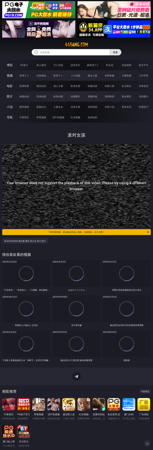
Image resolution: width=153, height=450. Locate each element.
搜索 (115, 52)
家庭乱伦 (41, 107)
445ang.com (76, 45)
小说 (10, 107)
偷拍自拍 (41, 86)
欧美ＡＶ (58, 75)
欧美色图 (58, 96)
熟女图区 (126, 96)
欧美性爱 (75, 86)
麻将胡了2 (92, 65)
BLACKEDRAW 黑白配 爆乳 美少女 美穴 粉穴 (25, 241)
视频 (10, 75)
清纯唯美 (109, 96)
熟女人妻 (92, 75)
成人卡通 (58, 86)
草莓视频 (41, 117)
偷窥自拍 (24, 96)
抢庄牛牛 (143, 65)
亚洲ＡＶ (24, 75)
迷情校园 (92, 107)
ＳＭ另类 (143, 75)
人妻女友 (58, 107)
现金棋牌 (126, 65)
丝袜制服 (109, 75)
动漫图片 (75, 96)
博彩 (10, 65)
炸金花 (109, 65)
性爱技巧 (143, 107)
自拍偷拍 (41, 75)
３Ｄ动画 (75, 75)
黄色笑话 (126, 107)
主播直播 (126, 75)
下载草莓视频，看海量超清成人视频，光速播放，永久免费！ (98, 232)
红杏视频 (75, 117)
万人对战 (58, 65)
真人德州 (41, 65)
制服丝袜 (92, 86)
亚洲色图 (41, 96)
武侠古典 (75, 107)
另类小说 (109, 107)
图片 (10, 96)
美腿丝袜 (92, 96)
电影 (10, 86)
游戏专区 (75, 65)
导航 (10, 117)
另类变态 (143, 86)
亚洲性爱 (24, 86)
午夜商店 (24, 117)
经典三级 (109, 86)
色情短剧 (92, 117)
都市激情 (24, 107)
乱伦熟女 (126, 86)
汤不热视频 (58, 117)
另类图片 (143, 96)
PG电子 (24, 65)
